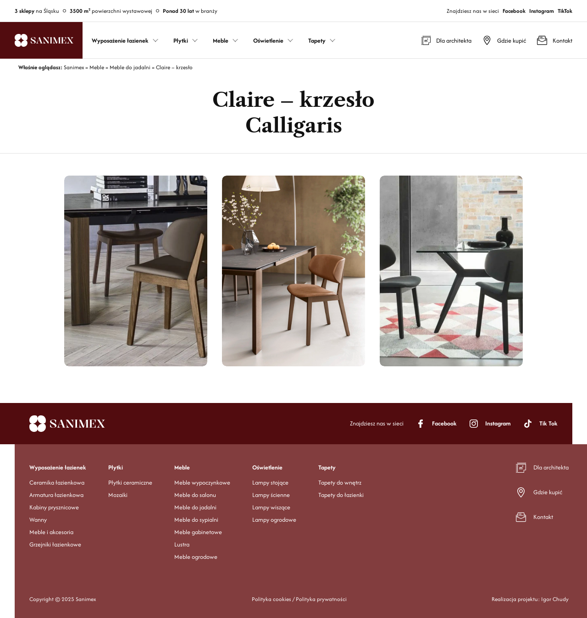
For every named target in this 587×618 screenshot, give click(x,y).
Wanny (38, 519)
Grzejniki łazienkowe (55, 544)
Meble (182, 467)
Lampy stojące (270, 482)
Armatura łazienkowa (56, 495)
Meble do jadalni (195, 507)
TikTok (565, 11)
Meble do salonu (195, 495)
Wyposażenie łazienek (57, 467)
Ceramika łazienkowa (56, 482)
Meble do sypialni (196, 519)
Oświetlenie (267, 467)
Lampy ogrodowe (274, 519)
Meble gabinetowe (198, 532)
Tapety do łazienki (341, 495)
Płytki (115, 467)
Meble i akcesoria (51, 532)
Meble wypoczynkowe (202, 482)
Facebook (514, 11)
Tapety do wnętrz (339, 482)
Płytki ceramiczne (130, 482)
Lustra (181, 544)
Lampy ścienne (271, 495)
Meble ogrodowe (195, 556)
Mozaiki (117, 495)
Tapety (327, 467)
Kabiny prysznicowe (54, 507)
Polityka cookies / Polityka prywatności (299, 599)
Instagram (541, 11)
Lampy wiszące (271, 507)
